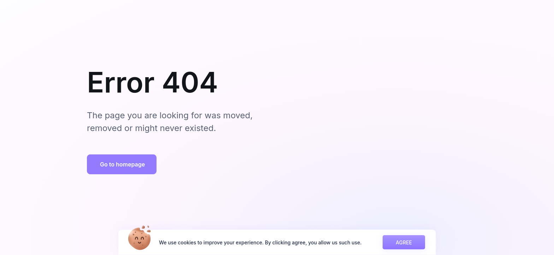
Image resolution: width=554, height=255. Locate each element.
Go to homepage (122, 164)
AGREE (404, 242)
